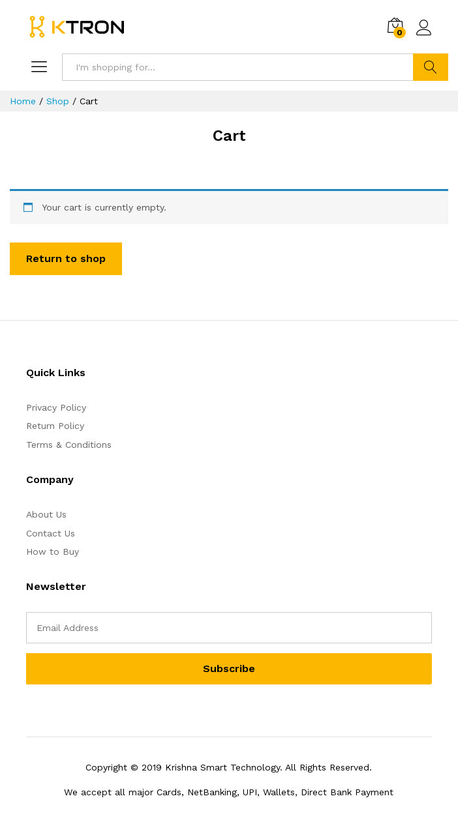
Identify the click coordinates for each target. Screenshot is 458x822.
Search (430, 67)
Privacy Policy (56, 407)
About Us (46, 514)
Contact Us (50, 533)
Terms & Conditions (69, 444)
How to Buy (52, 551)
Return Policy (55, 425)
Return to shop (66, 258)
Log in (424, 28)
